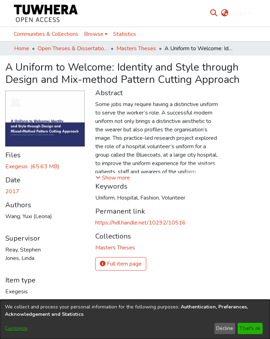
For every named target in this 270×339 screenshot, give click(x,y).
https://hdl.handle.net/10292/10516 (140, 223)
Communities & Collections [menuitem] (46, 34)
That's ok (250, 328)
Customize (16, 328)
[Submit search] (214, 13)
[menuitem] (224, 13)
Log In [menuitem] (239, 13)
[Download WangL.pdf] (32, 166)
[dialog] (135, 319)
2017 (12, 191)
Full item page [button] (121, 264)
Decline (224, 328)
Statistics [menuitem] (124, 34)
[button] (112, 177)
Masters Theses (136, 48)
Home (21, 48)
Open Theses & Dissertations (73, 48)
